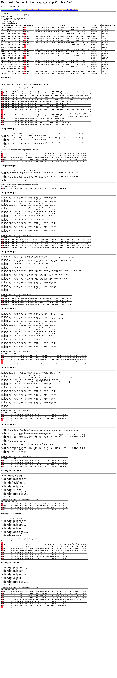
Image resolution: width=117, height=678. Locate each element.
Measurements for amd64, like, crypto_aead (14, 10)
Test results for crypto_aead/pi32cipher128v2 (64, 10)
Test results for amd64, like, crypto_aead (39, 10)
